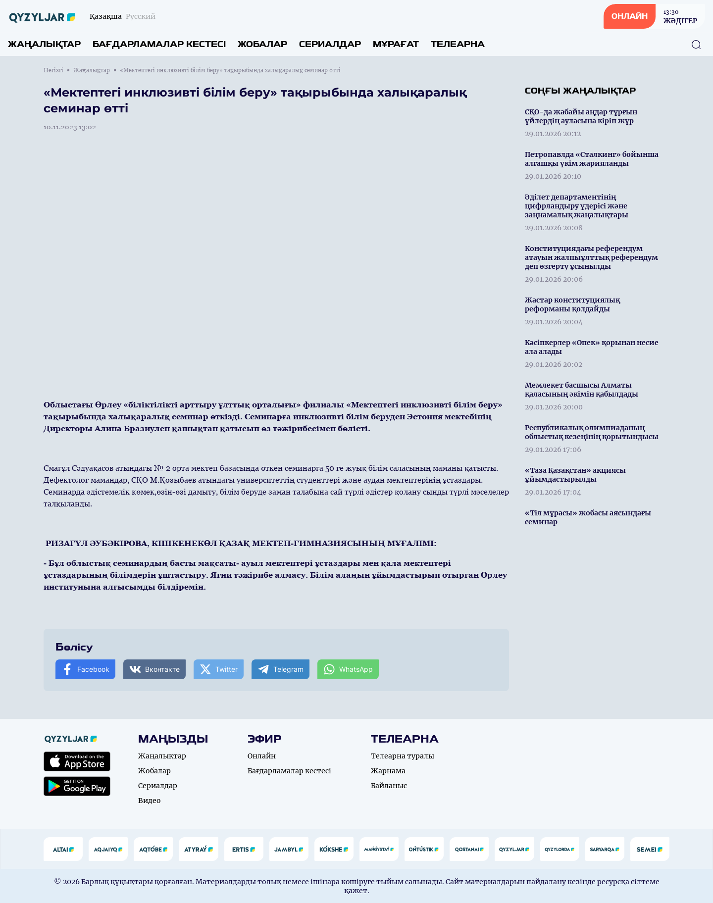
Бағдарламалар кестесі (159, 44)
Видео (149, 800)
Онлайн (262, 756)
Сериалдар (330, 44)
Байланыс (389, 785)
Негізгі (53, 70)
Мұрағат (396, 44)
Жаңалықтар (44, 44)
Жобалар (262, 44)
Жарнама (388, 770)
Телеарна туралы (402, 756)
